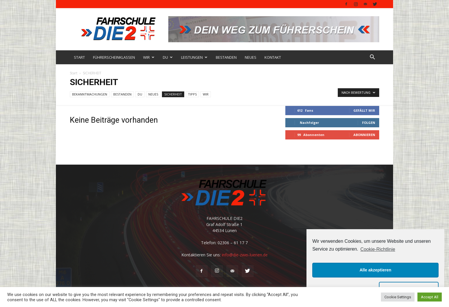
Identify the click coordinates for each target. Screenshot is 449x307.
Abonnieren (364, 135)
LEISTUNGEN (194, 57)
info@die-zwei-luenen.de (245, 255)
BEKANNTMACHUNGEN (89, 94)
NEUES (250, 57)
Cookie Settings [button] (397, 297)
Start (73, 73)
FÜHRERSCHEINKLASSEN (114, 57)
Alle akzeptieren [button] (375, 270)
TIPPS (192, 94)
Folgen (368, 122)
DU (168, 57)
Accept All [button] (429, 297)
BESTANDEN (226, 57)
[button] (372, 57)
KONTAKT (272, 57)
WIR (148, 57)
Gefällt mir (364, 110)
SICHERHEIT (173, 94)
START (79, 57)
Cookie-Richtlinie (377, 249)
